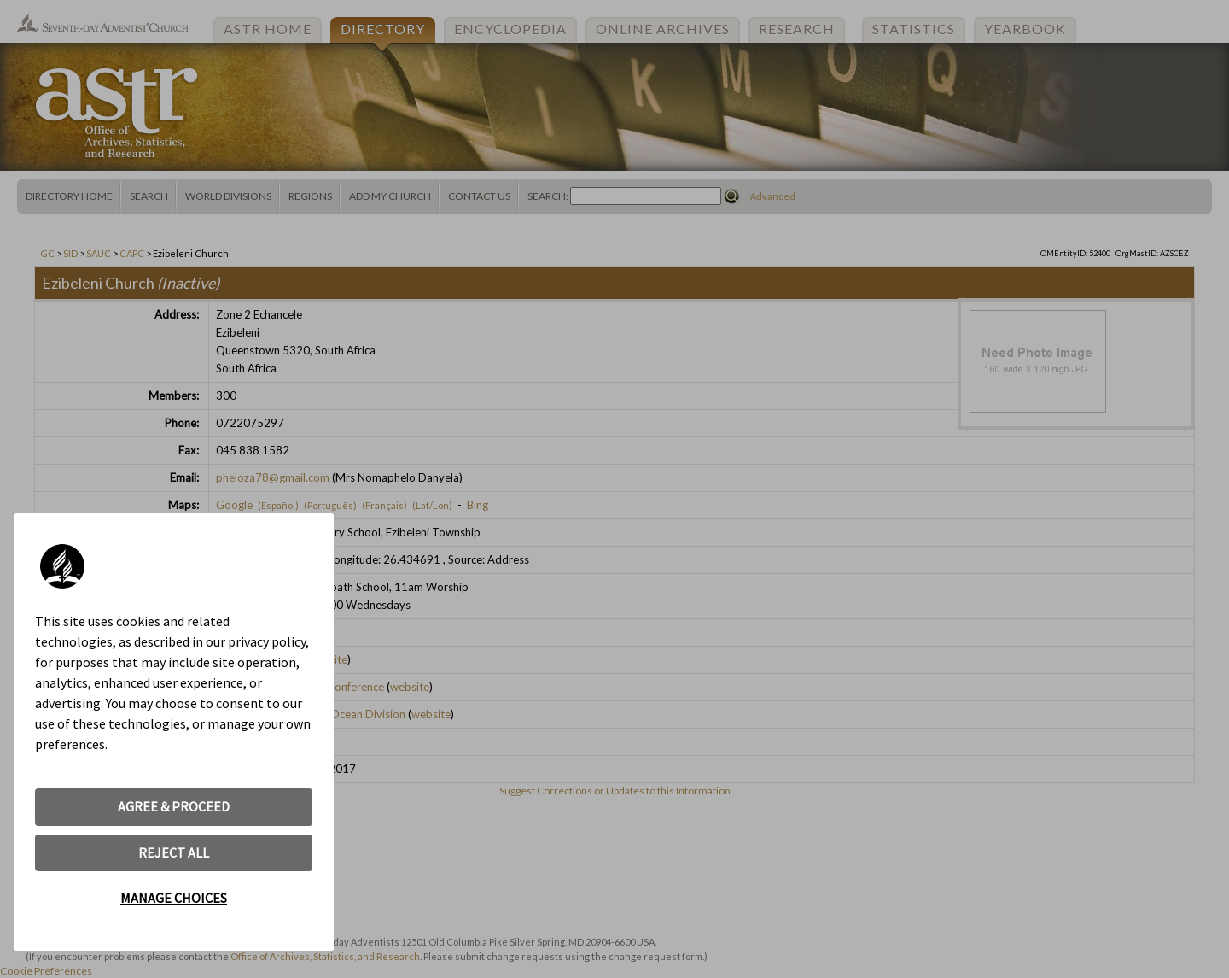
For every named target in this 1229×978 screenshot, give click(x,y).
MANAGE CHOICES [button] (173, 897)
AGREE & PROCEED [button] (174, 806)
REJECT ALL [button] (173, 852)
